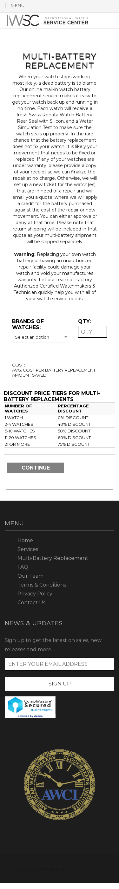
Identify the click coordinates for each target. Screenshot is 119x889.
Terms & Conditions (41, 585)
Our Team (30, 576)
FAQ (22, 567)
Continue (36, 468)
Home (25, 540)
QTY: (84, 321)
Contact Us (31, 603)
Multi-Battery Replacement (52, 558)
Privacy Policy (34, 594)
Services (27, 549)
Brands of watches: (28, 324)
